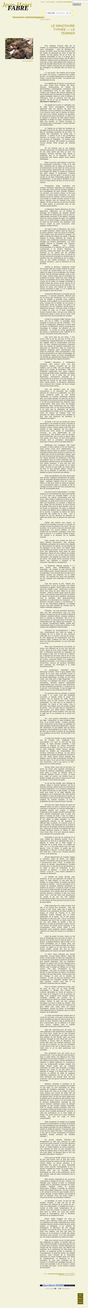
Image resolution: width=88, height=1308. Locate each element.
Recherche (77, 4)
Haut (80, 1287)
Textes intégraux (50, 2)
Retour (80, 1291)
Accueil (42, 2)
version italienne (64, 1288)
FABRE (18, 8)
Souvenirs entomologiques (29, 17)
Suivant (80, 1294)
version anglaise (50, 1288)
